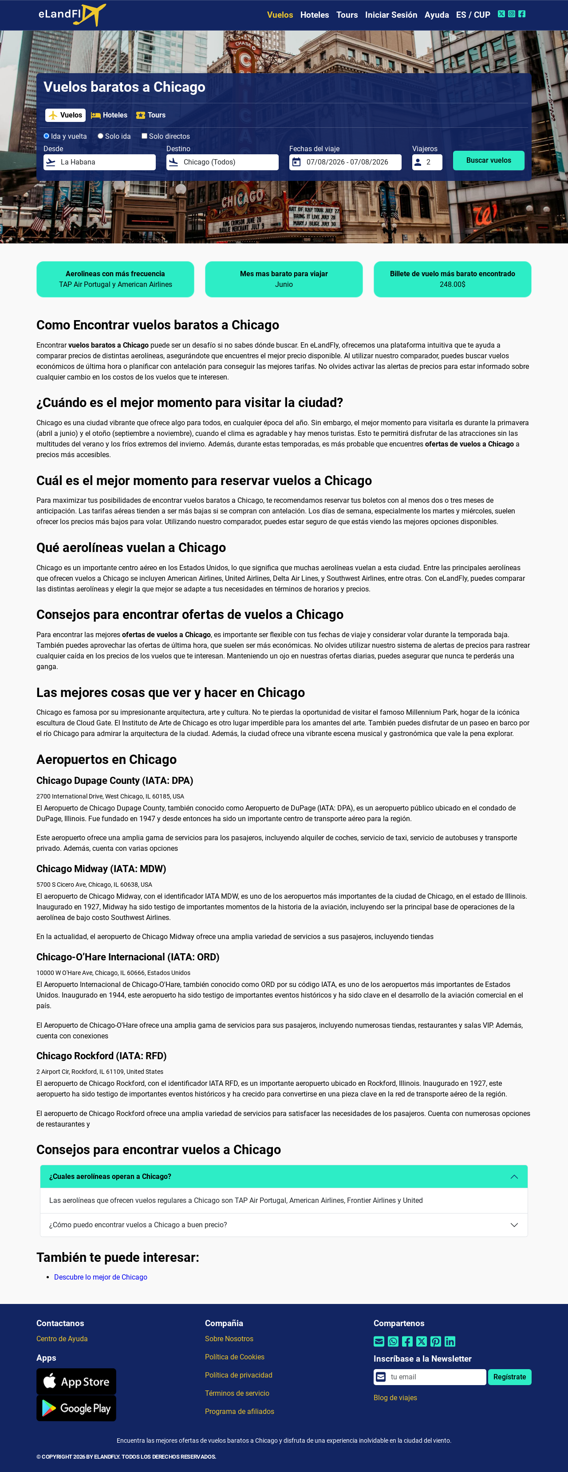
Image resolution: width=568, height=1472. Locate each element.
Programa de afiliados (239, 1411)
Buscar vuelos (488, 160)
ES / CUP (473, 15)
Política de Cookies (234, 1357)
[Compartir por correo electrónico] (379, 1347)
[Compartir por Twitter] (421, 1347)
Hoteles (314, 15)
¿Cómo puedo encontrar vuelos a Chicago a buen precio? (138, 1225)
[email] (436, 1377)
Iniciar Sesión (391, 15)
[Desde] (105, 162)
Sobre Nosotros (229, 1339)
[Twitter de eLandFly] (502, 14)
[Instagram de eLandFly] (513, 14)
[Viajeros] (431, 162)
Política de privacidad (238, 1375)
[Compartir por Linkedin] (450, 1347)
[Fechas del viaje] (351, 162)
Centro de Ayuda (62, 1339)
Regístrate (509, 1377)
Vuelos (280, 15)
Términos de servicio (237, 1393)
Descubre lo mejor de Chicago (100, 1277)
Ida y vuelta (65, 136)
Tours (347, 15)
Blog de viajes (395, 1398)
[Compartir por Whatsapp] (393, 1347)
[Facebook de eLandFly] (523, 14)
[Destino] (228, 162)
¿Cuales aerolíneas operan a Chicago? (110, 1176)
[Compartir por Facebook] (407, 1347)
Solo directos (166, 136)
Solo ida (114, 136)
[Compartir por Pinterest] (435, 1347)
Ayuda (437, 15)
